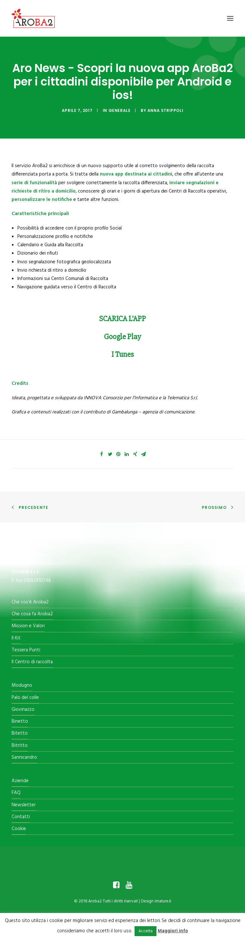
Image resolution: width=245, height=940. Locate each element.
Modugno (22, 685)
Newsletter (24, 805)
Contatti (21, 817)
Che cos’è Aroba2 (30, 602)
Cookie (19, 829)
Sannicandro (24, 757)
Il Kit (16, 638)
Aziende (20, 781)
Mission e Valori (28, 626)
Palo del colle (25, 697)
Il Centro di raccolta (32, 662)
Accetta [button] (145, 931)
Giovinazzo (23, 709)
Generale (119, 110)
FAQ (16, 793)
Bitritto (20, 745)
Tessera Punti (26, 650)
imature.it (163, 901)
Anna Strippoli (165, 110)
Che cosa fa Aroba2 (32, 614)
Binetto (20, 721)
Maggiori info (173, 931)
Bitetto (20, 733)
